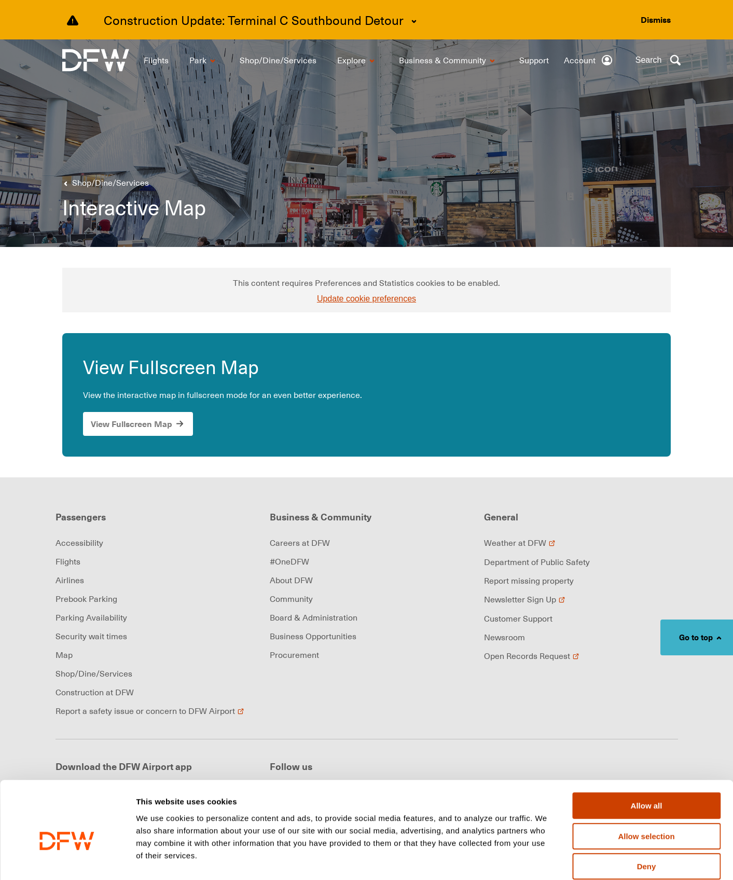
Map (64, 655)
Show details (544, 860)
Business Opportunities (313, 636)
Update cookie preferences (366, 298)
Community (291, 598)
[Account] (588, 60)
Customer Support (518, 618)
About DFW (291, 580)
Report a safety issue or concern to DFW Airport (150, 711)
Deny (646, 813)
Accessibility (79, 542)
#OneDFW (289, 561)
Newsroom (504, 637)
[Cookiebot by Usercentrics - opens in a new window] (67, 860)
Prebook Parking (86, 598)
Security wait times (91, 636)
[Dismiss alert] (656, 19)
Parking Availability (91, 617)
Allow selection (646, 783)
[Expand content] (414, 21)
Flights (68, 561)
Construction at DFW (95, 692)
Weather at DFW (520, 542)
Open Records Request (531, 656)
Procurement (294, 655)
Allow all (646, 753)
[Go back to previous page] (104, 182)
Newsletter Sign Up (524, 599)
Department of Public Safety (537, 562)
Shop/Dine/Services (94, 673)
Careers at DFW (300, 542)
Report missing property (529, 580)
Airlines (70, 580)
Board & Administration (313, 617)
